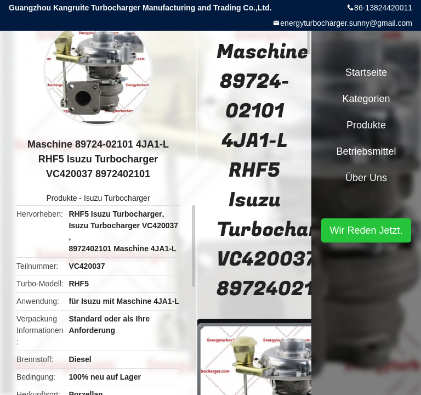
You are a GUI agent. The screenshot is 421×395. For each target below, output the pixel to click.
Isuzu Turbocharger (117, 198)
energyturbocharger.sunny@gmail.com (346, 23)
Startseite (366, 72)
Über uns (366, 177)
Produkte (61, 198)
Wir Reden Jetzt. (365, 230)
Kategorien (366, 98)
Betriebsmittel (366, 151)
